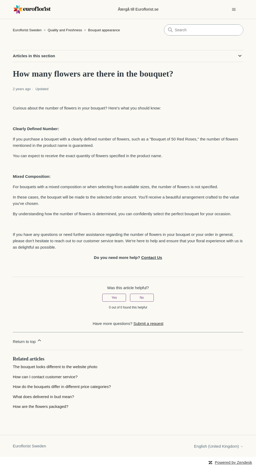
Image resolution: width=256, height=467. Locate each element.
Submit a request (148, 323)
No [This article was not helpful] (142, 297)
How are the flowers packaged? (40, 406)
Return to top (27, 341)
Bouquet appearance (104, 30)
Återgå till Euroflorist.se (138, 9)
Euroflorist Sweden (27, 30)
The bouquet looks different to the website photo (55, 366)
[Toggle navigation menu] (234, 9)
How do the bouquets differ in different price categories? (62, 386)
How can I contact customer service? (45, 377)
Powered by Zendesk (233, 462)
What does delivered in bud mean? (43, 396)
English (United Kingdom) (218, 446)
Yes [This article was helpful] (114, 297)
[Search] (203, 30)
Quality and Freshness (65, 30)
